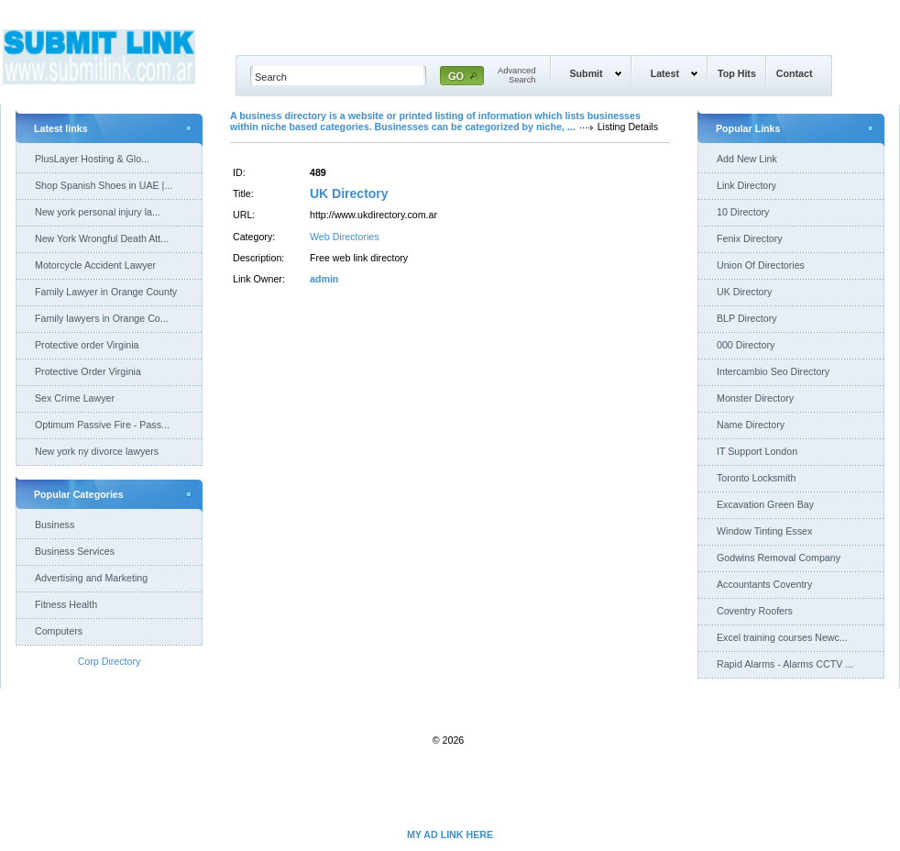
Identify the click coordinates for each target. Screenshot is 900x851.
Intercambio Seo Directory (773, 371)
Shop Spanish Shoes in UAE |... (103, 185)
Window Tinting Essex (764, 530)
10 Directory (743, 211)
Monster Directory (755, 397)
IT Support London (757, 451)
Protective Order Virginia (88, 371)
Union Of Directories (761, 265)
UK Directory (349, 193)
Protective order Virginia (87, 344)
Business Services (75, 551)
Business (54, 524)
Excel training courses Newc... (782, 637)
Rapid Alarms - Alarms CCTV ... (785, 663)
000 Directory (745, 344)
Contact (794, 73)
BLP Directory (747, 318)
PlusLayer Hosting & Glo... (92, 158)
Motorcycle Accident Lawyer (95, 265)
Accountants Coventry (764, 584)
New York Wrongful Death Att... (102, 238)
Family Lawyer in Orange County (106, 291)
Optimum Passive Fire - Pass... (102, 424)
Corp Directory (109, 661)
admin (324, 278)
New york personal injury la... (97, 211)
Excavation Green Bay (765, 504)
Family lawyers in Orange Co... (102, 318)
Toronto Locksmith (756, 477)
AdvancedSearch (517, 75)
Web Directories (344, 236)
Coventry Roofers (755, 610)
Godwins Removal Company (778, 557)
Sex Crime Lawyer (75, 397)
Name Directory (751, 424)
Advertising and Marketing (91, 577)
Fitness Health (66, 604)
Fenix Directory (750, 238)
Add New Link (747, 158)
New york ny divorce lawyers (97, 451)
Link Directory (746, 185)
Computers (58, 630)
